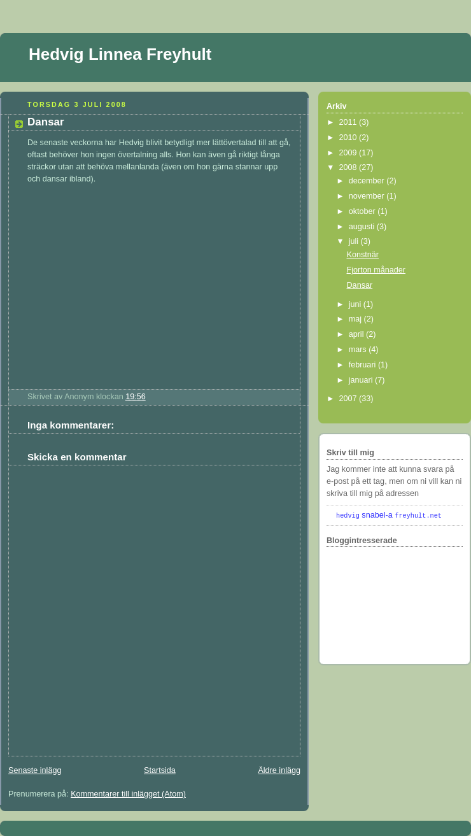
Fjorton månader (376, 270)
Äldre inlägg (279, 770)
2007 (349, 398)
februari (363, 364)
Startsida (160, 770)
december (368, 180)
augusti (363, 226)
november (368, 196)
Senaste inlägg (34, 770)
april (357, 334)
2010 (349, 137)
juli (355, 241)
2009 (349, 152)
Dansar (45, 122)
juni (356, 304)
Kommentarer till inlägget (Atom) (128, 794)
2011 (349, 122)
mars (359, 349)
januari (362, 380)
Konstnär (363, 254)
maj (356, 319)
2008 (349, 167)
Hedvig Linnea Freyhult (120, 54)
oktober (363, 211)
